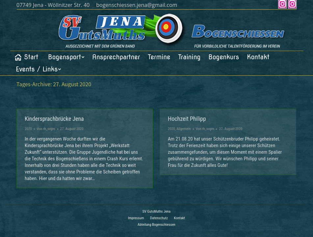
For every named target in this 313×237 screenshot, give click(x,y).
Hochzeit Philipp (187, 118)
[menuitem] (26, 57)
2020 (28, 129)
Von (46, 129)
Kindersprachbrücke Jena (54, 118)
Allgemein (183, 129)
